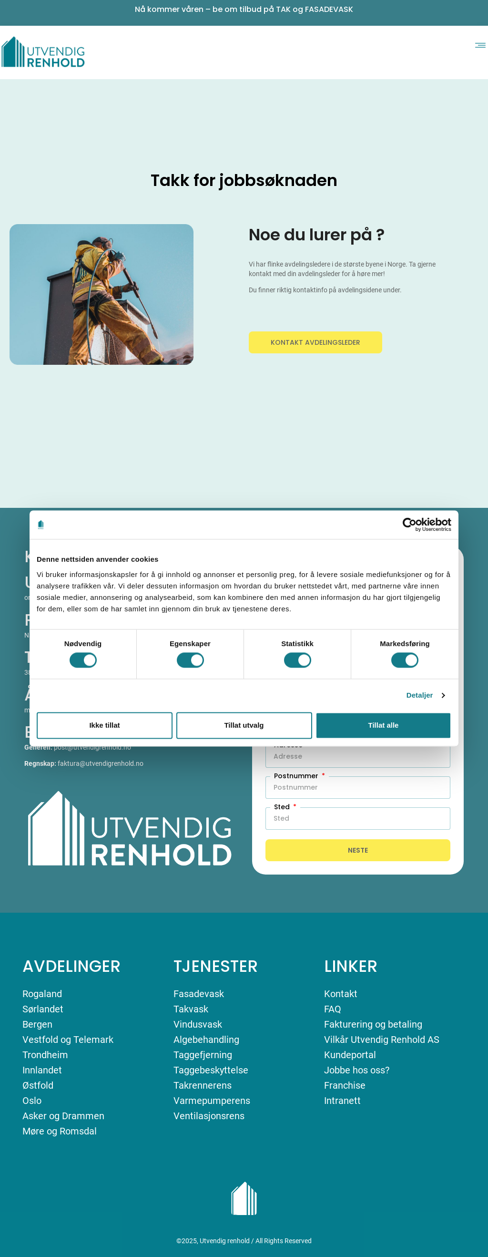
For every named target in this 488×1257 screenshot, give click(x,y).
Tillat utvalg (244, 725)
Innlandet (42, 1070)
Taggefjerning (202, 1055)
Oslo (31, 1100)
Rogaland (42, 993)
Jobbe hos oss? (356, 1070)
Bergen (37, 1024)
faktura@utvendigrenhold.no (100, 763)
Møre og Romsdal (59, 1131)
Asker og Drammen (63, 1116)
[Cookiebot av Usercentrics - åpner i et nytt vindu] (409, 524)
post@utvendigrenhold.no (92, 747)
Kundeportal (350, 1055)
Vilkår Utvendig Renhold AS (381, 1039)
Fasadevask (198, 993)
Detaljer (420, 695)
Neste (358, 850)
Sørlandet (42, 1009)
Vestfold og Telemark (67, 1039)
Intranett (342, 1100)
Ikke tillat (104, 725)
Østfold (37, 1085)
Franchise (345, 1085)
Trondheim (45, 1055)
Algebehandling (206, 1039)
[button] (480, 44)
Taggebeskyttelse (210, 1070)
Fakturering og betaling (373, 1024)
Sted (283, 807)
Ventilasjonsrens (208, 1116)
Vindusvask (197, 1024)
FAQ (332, 1009)
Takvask (190, 1009)
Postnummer (297, 776)
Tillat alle (383, 725)
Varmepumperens (211, 1100)
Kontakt (340, 993)
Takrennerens (202, 1085)
